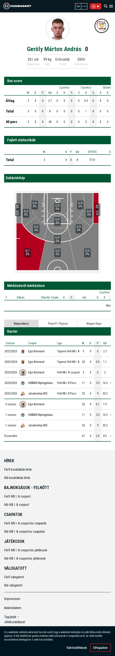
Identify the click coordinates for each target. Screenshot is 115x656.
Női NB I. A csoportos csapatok (25, 532)
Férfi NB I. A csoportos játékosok (25, 550)
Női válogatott (13, 585)
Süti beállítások (77, 648)
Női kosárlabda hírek (17, 478)
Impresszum (12, 599)
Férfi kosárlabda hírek (18, 469)
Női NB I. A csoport (16, 505)
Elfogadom (100, 648)
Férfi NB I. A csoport (17, 496)
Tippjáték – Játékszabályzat (14, 619)
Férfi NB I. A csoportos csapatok (25, 523)
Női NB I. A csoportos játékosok (25, 558)
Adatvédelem (12, 608)
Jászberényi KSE (38, 393)
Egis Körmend (36, 351)
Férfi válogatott (14, 577)
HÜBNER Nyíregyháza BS (42, 383)
